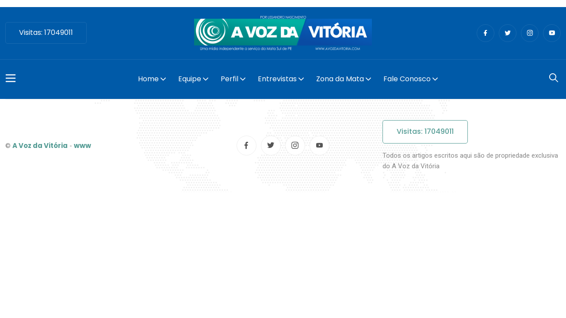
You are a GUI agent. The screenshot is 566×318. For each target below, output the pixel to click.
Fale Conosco (407, 79)
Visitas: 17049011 (46, 32)
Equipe (189, 79)
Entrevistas (277, 79)
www (82, 145)
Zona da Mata (340, 79)
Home (148, 79)
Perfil (229, 79)
